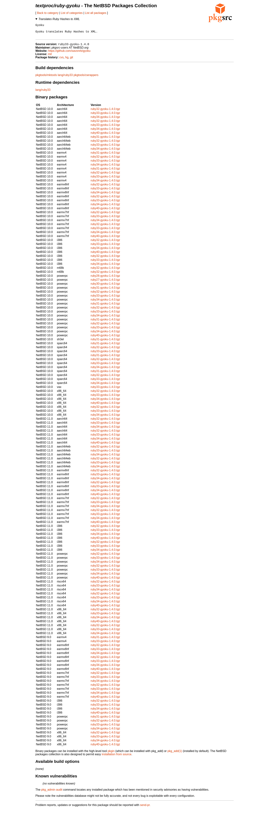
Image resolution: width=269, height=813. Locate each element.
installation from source (117, 757)
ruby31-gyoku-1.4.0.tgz (105, 140)
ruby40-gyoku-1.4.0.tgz (105, 136)
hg (66, 60)
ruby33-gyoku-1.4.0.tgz (105, 116)
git (71, 60)
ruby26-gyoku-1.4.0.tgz (105, 279)
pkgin (111, 754)
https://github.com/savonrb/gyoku (69, 54)
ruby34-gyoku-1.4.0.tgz (105, 120)
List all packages (95, 12)
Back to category (47, 12)
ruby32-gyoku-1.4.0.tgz (105, 112)
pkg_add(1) (174, 754)
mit (50, 57)
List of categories (72, 12)
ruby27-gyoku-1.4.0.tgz (105, 283)
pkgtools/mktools (46, 78)
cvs (61, 60)
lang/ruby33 (65, 78)
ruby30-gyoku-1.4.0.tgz (105, 287)
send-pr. (145, 808)
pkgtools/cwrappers (86, 78)
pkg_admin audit (51, 793)
